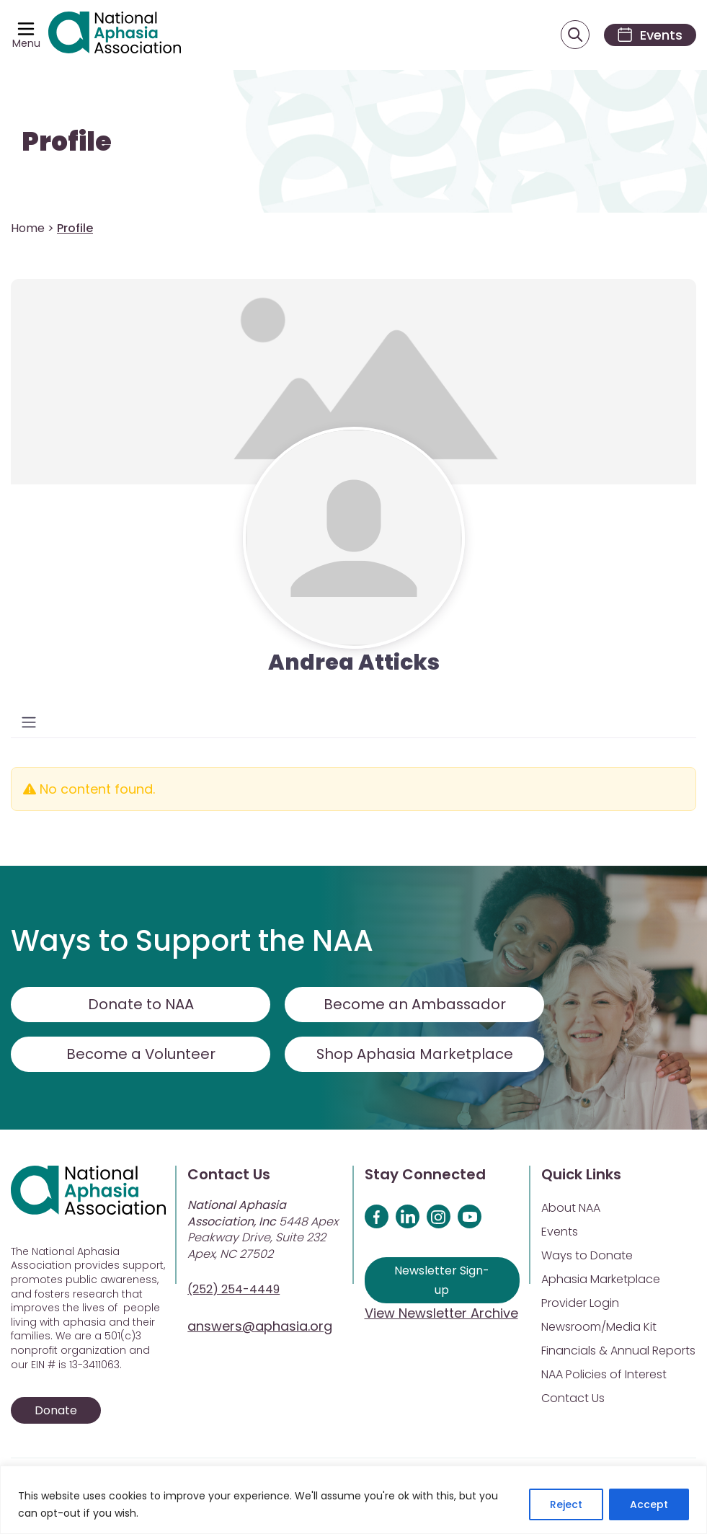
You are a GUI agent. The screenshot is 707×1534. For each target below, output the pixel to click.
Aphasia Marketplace (600, 1280)
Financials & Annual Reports (618, 1351)
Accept (649, 1504)
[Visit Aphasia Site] (115, 35)
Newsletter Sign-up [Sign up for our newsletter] (441, 1281)
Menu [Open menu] (26, 43)
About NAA (570, 1208)
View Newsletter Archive (441, 1314)
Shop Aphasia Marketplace (415, 1055)
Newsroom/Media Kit (599, 1327)
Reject (566, 1504)
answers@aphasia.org (259, 1327)
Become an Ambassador (415, 1005)
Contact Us (573, 1399)
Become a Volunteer (140, 1055)
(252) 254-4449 (233, 1290)
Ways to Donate (587, 1256)
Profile (67, 142)
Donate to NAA (140, 1005)
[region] (353, 1500)
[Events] (648, 35)
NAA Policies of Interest (604, 1375)
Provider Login (580, 1303)
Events (559, 1232)
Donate (56, 1411)
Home (28, 229)
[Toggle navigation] (29, 723)
